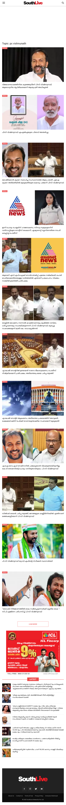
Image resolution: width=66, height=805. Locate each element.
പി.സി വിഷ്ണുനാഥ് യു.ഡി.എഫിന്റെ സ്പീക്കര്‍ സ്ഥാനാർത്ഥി (27, 561)
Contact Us (19, 796)
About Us (11, 796)
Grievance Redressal (51, 796)
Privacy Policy (39, 796)
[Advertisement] (33, 22)
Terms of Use (29, 796)
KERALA (5, 48)
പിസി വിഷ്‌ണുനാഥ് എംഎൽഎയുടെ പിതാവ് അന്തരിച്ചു (25, 132)
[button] (63, 3)
